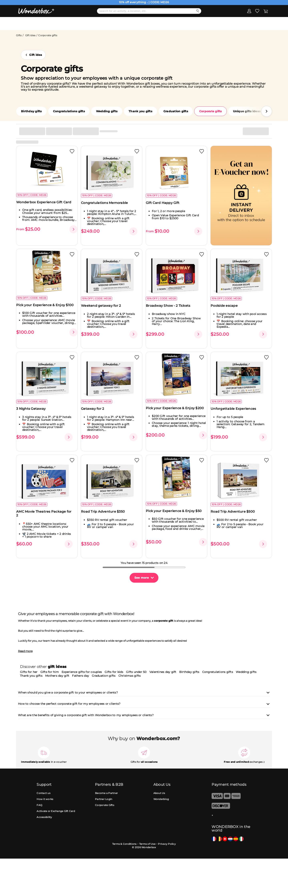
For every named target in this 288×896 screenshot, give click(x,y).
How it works (45, 799)
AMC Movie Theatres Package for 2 (46, 520)
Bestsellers (123, 23)
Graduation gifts (175, 111)
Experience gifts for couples (82, 672)
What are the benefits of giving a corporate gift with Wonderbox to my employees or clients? (144, 715)
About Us (159, 793)
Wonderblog (161, 799)
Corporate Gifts (104, 805)
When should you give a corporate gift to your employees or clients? (144, 693)
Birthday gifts (31, 111)
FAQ (39, 805)
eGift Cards (179, 23)
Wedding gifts (106, 111)
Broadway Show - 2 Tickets (170, 308)
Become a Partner (106, 793)
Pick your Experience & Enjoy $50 (176, 518)
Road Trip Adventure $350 (105, 518)
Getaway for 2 (95, 413)
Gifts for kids (114, 672)
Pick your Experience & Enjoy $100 (43, 309)
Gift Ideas (151, 23)
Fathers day (80, 676)
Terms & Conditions (124, 843)
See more (141, 578)
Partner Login (103, 799)
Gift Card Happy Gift (165, 206)
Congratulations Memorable (107, 206)
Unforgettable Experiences (236, 413)
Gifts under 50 (136, 672)
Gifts (19, 35)
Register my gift (255, 23)
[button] (266, 111)
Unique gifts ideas (247, 111)
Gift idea (30, 35)
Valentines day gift (162, 672)
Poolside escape (226, 308)
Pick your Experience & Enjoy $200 (172, 414)
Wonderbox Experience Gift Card (46, 205)
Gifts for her (28, 672)
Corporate (208, 23)
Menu (31, 23)
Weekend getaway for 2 (103, 308)
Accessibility (44, 817)
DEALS (58, 23)
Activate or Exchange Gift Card (56, 811)
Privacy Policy (167, 843)
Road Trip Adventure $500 (235, 518)
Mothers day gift (57, 676)
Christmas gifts (129, 676)
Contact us (43, 793)
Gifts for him (49, 672)
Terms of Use (147, 843)
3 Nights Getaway (33, 413)
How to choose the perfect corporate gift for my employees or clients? (144, 704)
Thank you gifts (140, 111)
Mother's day (92, 23)
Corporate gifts (210, 111)
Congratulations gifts (69, 111)
